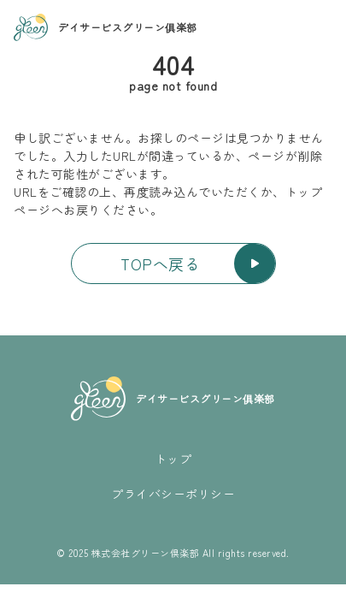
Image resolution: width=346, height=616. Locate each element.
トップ (173, 458)
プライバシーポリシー (173, 493)
